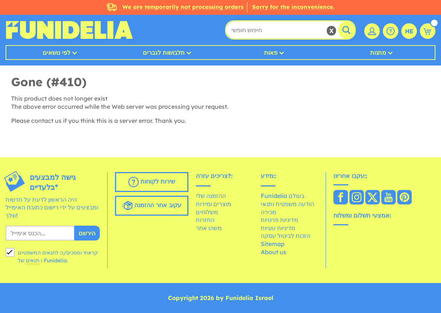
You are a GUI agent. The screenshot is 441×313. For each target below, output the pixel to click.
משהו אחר (209, 228)
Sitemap (272, 244)
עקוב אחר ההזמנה (151, 206)
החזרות (205, 219)
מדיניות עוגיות (278, 228)
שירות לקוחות (151, 182)
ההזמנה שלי (211, 195)
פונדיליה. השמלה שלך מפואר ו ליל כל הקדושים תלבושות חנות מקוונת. (69, 30)
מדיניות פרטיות (279, 219)
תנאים (32, 260)
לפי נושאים (56, 52)
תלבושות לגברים (164, 52)
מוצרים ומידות (213, 204)
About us (273, 252)
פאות (270, 52)
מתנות (378, 52)
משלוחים (207, 212)
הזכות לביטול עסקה (285, 235)
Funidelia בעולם (283, 195)
